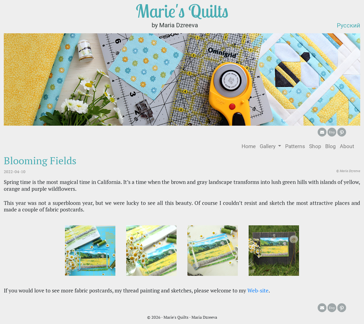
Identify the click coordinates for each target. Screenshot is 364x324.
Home (250, 146)
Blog (330, 146)
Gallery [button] (268, 146)
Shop (315, 146)
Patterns (295, 146)
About (347, 146)
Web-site (258, 290)
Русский (348, 25)
